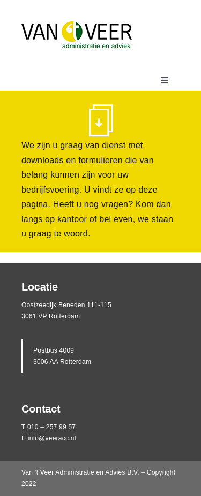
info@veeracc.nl (52, 438)
